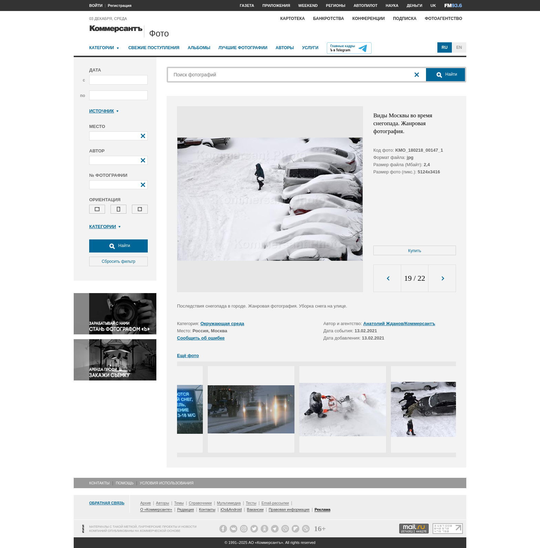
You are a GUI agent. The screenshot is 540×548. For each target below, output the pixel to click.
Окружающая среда (222, 323)
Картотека (292, 18)
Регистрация (120, 5)
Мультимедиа (229, 503)
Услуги (310, 47)
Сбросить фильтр (118, 261)
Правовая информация (289, 509)
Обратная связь (106, 503)
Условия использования (167, 483)
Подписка (404, 18)
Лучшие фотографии (242, 47)
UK (433, 5)
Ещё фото (188, 355)
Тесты (251, 503)
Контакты (99, 483)
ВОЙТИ (96, 5)
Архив (145, 503)
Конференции (368, 18)
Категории (101, 47)
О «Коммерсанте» (156, 509)
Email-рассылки (275, 503)
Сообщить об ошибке (201, 338)
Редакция (185, 509)
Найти (118, 246)
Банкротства (328, 18)
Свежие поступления (153, 47)
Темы (179, 503)
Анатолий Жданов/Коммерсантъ (399, 323)
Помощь (125, 483)
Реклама (322, 509)
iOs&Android (231, 509)
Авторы (285, 47)
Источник (103, 111)
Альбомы (199, 47)
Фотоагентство (443, 18)
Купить (414, 250)
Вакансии (255, 509)
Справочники (200, 503)
